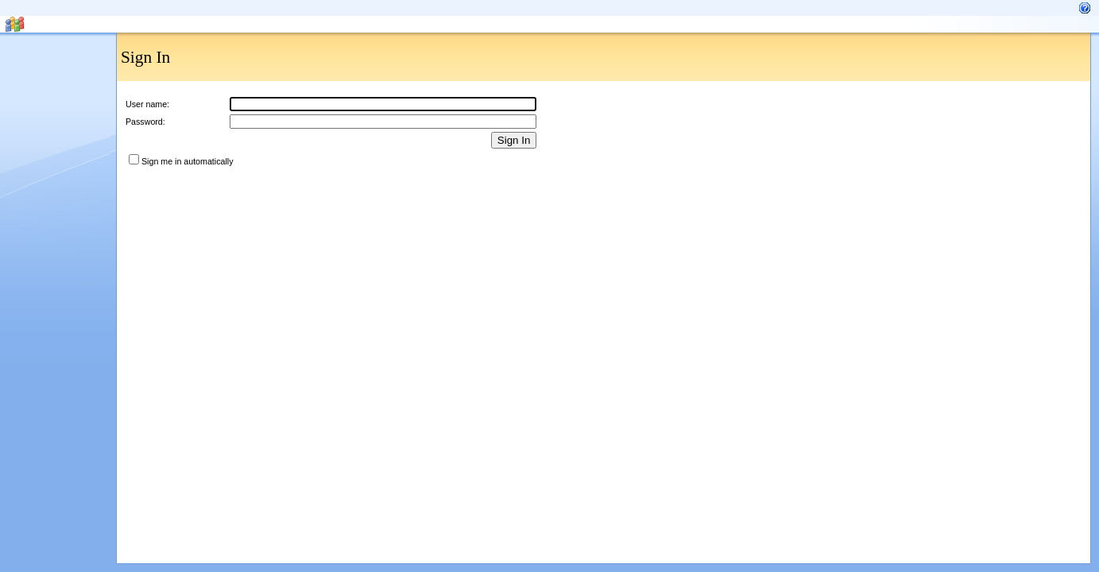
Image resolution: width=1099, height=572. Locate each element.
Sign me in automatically (187, 161)
